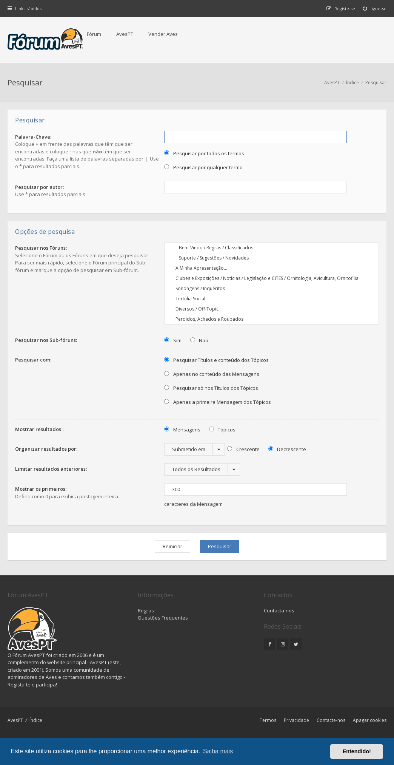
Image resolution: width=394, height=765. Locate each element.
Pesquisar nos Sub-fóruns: (46, 340)
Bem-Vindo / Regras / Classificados (272, 248)
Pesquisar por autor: (39, 187)
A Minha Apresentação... (272, 268)
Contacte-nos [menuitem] (331, 720)
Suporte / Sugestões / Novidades (272, 258)
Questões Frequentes (163, 617)
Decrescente (287, 449)
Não (199, 340)
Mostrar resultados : (39, 429)
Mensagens (182, 429)
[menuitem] (375, 8)
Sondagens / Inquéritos (272, 288)
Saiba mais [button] (218, 751)
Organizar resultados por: (46, 448)
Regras (146, 610)
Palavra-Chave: (33, 136)
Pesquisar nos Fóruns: (41, 247)
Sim (173, 340)
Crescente (243, 449)
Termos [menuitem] (268, 720)
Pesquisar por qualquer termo (203, 167)
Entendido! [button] (357, 751)
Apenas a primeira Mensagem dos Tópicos (217, 402)
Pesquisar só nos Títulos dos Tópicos (211, 388)
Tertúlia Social (272, 299)
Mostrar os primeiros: (40, 488)
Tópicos (222, 429)
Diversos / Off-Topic (272, 309)
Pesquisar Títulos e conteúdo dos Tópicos (216, 360)
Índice (35, 720)
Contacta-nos (279, 610)
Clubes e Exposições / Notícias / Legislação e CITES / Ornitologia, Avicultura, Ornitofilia (272, 278)
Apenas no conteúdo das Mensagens (211, 374)
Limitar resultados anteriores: (51, 468)
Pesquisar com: (33, 359)
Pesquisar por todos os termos (204, 153)
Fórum (94, 34)
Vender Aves (163, 34)
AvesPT (124, 34)
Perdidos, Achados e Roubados (272, 319)
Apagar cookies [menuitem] (369, 720)
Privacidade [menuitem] (296, 720)
